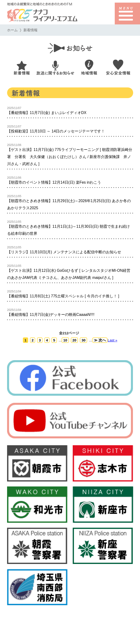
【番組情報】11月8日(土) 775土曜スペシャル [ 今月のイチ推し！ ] (63, 296)
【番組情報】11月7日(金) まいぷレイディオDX (46, 113)
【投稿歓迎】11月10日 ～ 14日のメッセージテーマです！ (56, 131)
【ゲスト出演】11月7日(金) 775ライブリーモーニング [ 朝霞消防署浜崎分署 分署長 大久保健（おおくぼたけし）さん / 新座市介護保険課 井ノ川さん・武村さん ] (69, 157)
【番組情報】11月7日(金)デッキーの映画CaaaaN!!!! (50, 315)
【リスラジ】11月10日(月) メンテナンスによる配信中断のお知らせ (64, 252)
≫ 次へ (99, 340)
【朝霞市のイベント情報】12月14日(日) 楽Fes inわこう (54, 182)
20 (74, 340)
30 (83, 340)
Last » (112, 340)
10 (65, 340)
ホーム (12, 30)
